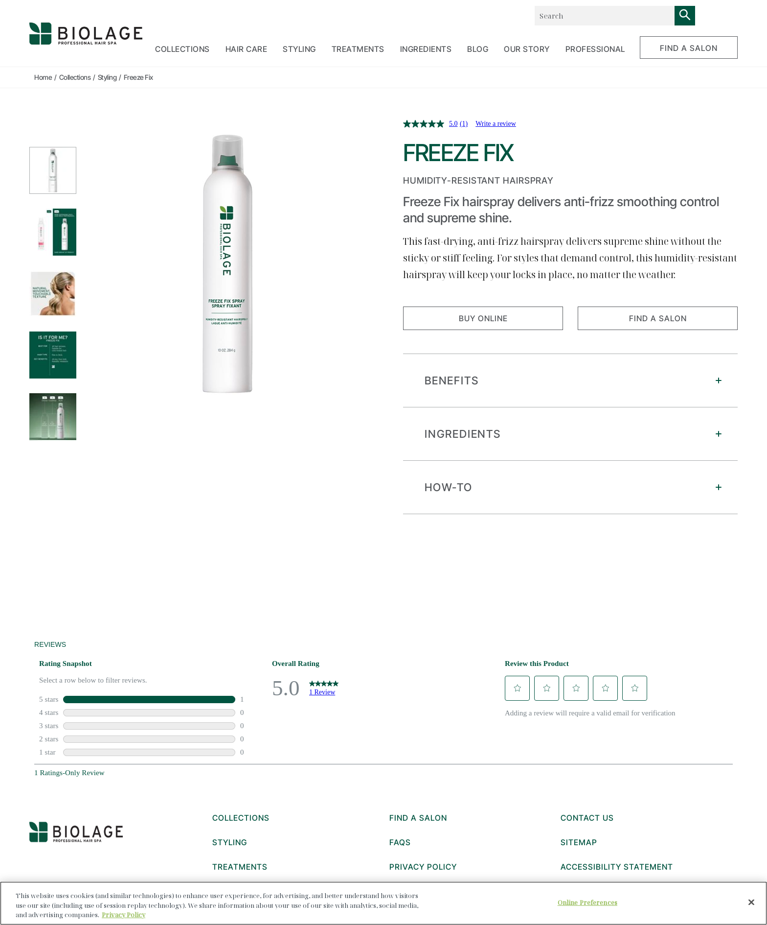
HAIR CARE (247, 49)
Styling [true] (107, 77)
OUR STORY (527, 49)
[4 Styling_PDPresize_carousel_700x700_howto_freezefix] (52, 355)
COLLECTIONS (182, 49)
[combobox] (604, 15)
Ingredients (426, 49)
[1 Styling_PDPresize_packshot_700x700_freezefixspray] (52, 170)
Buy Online (483, 318)
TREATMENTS (358, 49)
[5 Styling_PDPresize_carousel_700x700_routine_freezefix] (52, 416)
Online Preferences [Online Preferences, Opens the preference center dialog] (587, 902)
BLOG (477, 49)
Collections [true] (75, 77)
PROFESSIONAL (595, 49)
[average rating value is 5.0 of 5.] (431, 124)
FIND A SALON (689, 48)
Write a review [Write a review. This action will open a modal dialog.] (495, 123)
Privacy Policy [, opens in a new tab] (123, 914)
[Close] (751, 902)
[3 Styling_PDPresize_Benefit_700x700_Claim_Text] (52, 293)
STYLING (299, 49)
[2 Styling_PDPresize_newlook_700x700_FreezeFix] (52, 232)
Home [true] (43, 77)
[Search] (685, 15)
